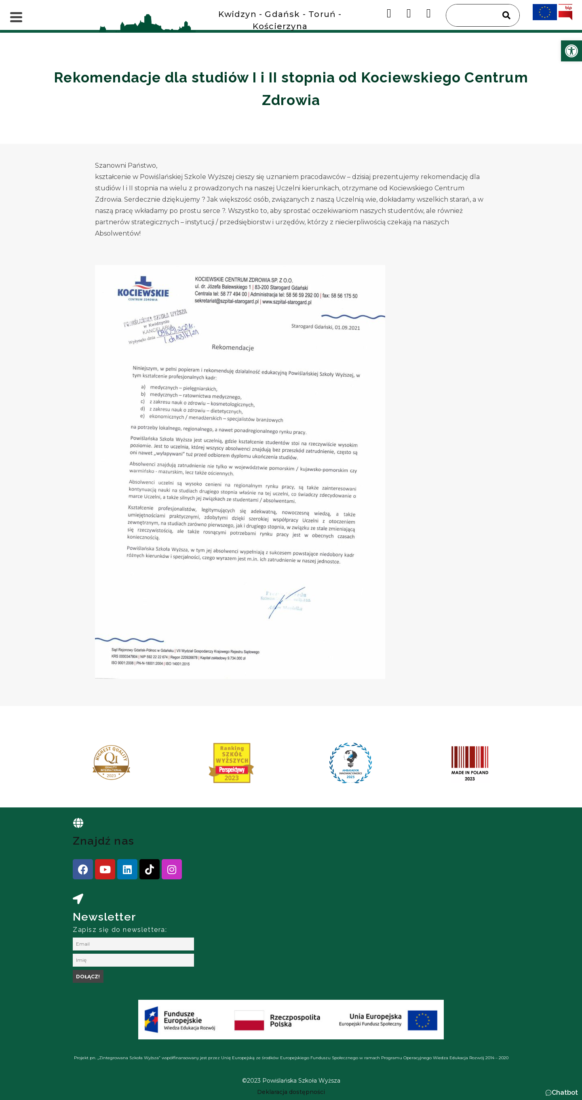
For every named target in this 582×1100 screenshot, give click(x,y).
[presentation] (80, 765)
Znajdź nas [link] (103, 840)
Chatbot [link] (565, 1092)
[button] (561, 1092)
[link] (571, 50)
